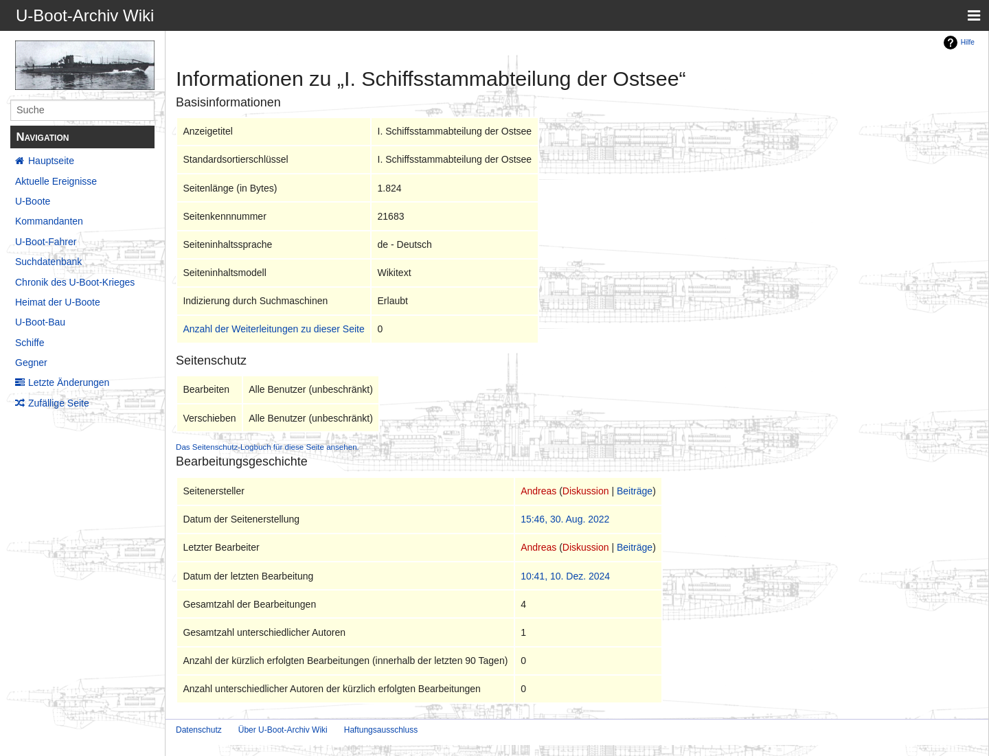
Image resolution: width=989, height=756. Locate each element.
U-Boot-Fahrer (45, 241)
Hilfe (968, 42)
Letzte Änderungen (68, 382)
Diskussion (585, 490)
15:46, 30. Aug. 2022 (565, 519)
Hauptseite (51, 160)
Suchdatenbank (48, 261)
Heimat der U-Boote (57, 302)
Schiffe (30, 342)
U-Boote (32, 201)
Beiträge (634, 490)
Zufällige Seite (58, 403)
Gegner (31, 362)
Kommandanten (49, 221)
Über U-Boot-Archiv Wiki (283, 730)
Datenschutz (199, 730)
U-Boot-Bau (40, 322)
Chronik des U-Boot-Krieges (75, 282)
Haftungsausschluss (381, 730)
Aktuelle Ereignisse (56, 181)
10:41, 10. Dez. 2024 (565, 576)
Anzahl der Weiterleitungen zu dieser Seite (273, 328)
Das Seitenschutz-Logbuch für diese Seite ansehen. (267, 446)
